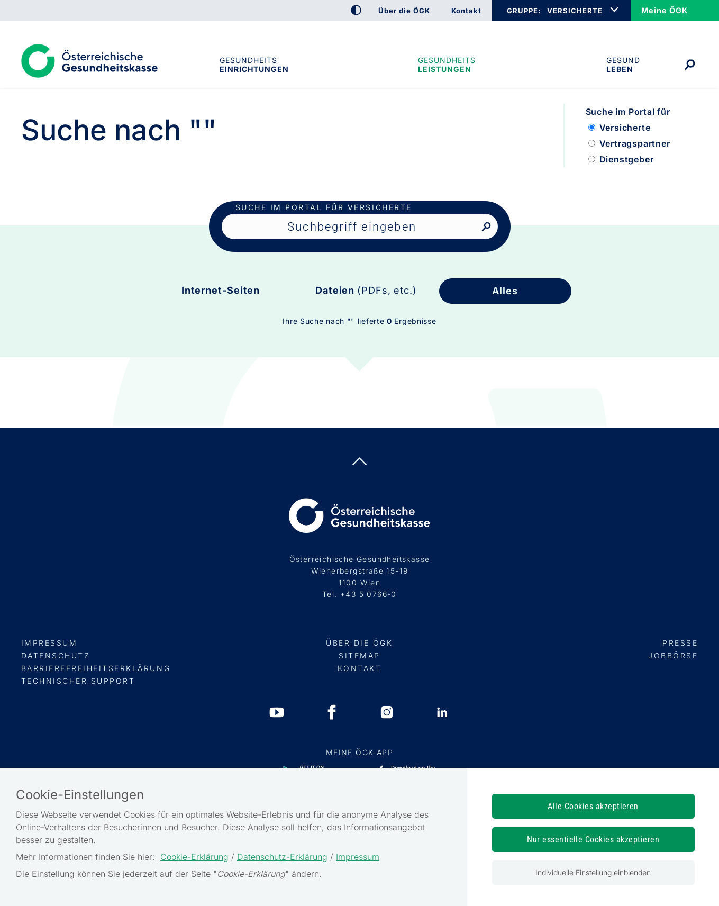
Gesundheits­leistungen (447, 65)
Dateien (366, 290)
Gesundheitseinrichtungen (253, 65)
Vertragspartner (634, 143)
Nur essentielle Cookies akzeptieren (593, 840)
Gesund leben (623, 65)
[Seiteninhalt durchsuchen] (360, 226)
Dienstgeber (626, 159)
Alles (505, 290)
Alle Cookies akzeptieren (593, 806)
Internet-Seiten (220, 290)
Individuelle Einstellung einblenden (593, 872)
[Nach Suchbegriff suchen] (486, 227)
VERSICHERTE (575, 10)
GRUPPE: (523, 10)
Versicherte (625, 127)
